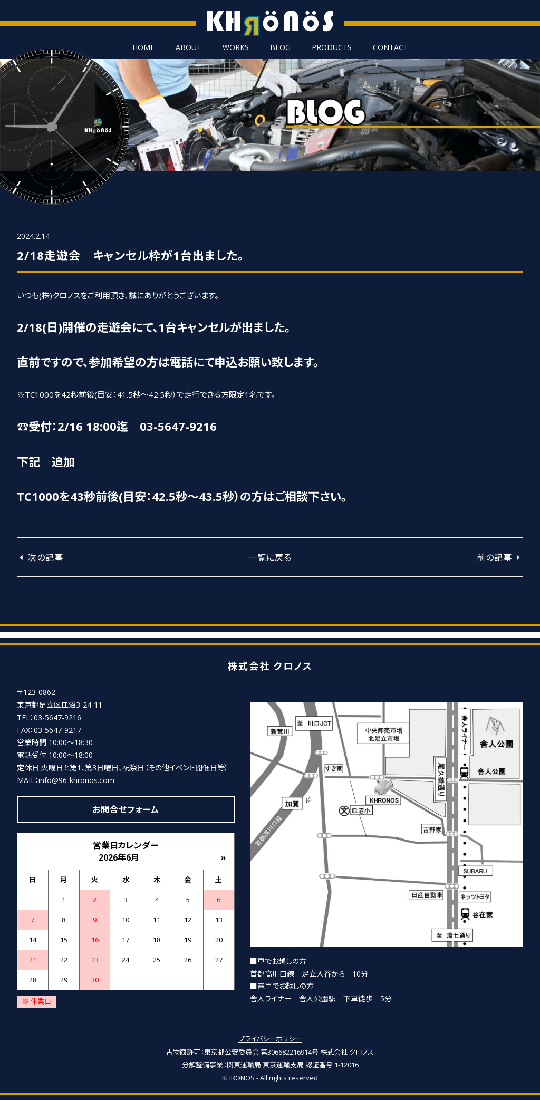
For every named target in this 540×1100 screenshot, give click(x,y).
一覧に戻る (270, 557)
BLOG (280, 47)
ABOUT (188, 47)
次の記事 (40, 557)
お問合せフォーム (125, 809)
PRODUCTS (332, 47)
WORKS (236, 47)
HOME (143, 47)
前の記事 (500, 557)
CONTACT (390, 47)
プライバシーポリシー (270, 1039)
